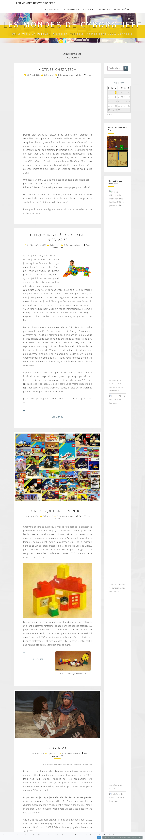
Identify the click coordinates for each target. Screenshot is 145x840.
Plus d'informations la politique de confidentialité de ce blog (122, 837)
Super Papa (102, 9)
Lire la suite (58, 417)
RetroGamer (70, 9)
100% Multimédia (121, 9)
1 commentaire (65, 75)
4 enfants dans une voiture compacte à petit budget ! (117, 587)
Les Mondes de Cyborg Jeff (35, 3)
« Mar (109, 114)
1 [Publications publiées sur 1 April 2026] (115, 92)
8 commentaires (72, 245)
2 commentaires (70, 753)
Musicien (87, 9)
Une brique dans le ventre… (57, 511)
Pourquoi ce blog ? (51, 9)
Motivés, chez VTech (57, 69)
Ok (99, 837)
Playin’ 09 (57, 748)
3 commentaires (65, 516)
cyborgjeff (49, 75)
